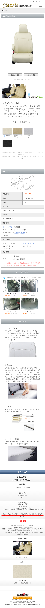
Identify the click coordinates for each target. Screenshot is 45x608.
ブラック (7, 144)
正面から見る (15, 75)
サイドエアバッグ (28, 243)
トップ (6, 10)
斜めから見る (31, 75)
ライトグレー (28, 133)
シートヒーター (20, 233)
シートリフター (8, 227)
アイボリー (7, 132)
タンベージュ (17, 133)
